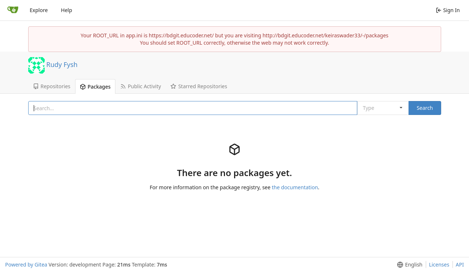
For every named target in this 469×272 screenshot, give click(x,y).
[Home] (12, 10)
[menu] (408, 264)
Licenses (439, 264)
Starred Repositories (198, 86)
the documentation (295, 187)
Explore (39, 10)
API (460, 264)
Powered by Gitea (26, 264)
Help (66, 10)
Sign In (448, 10)
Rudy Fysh (62, 64)
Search (425, 107)
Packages (95, 86)
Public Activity (140, 86)
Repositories (52, 86)
